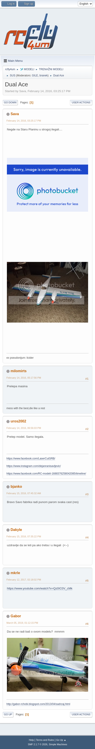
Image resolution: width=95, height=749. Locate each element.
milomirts (18, 371)
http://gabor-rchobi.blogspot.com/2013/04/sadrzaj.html (38, 704)
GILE (35, 75)
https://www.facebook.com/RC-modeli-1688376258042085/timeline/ (46, 473)
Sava (14, 114)
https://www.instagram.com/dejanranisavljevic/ (33, 466)
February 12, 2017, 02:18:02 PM (23, 579)
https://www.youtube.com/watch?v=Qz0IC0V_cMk (39, 588)
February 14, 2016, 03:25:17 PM (23, 120)
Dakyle (16, 530)
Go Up (8, 714)
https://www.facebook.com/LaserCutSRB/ (30, 458)
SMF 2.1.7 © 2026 (37, 744)
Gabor (15, 616)
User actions (81, 102)
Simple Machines (58, 744)
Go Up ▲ (61, 740)
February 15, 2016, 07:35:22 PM (23, 536)
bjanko (16, 486)
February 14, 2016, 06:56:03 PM (23, 428)
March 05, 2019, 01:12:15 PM (22, 622)
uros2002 (18, 421)
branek (43, 75)
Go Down (10, 102)
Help (31, 740)
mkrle (15, 573)
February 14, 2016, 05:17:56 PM (23, 377)
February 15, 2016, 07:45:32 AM (23, 493)
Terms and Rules (45, 740)
